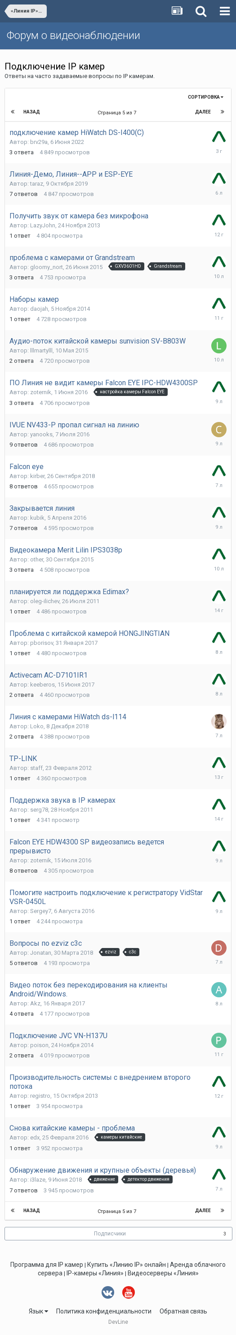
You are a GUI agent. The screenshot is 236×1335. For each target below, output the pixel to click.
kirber (37, 476)
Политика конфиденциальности (103, 1311)
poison (39, 1045)
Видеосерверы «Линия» (163, 1273)
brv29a (39, 142)
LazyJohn (42, 225)
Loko (37, 726)
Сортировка (205, 97)
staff (36, 768)
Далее (203, 111)
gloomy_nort (46, 267)
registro (40, 1095)
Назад (31, 111)
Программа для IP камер (46, 1264)
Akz (35, 1003)
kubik (37, 517)
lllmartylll (41, 350)
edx (35, 1137)
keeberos (42, 684)
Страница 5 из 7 (118, 113)
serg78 (39, 809)
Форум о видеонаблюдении (73, 35)
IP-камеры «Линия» (95, 1273)
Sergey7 (40, 911)
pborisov (41, 642)
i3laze (37, 1179)
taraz (36, 183)
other (36, 559)
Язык (38, 1311)
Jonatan (40, 952)
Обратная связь (183, 1311)
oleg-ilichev (44, 601)
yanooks (41, 434)
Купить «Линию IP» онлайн (126, 1264)
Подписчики (110, 1234)
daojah (39, 308)
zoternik (40, 392)
